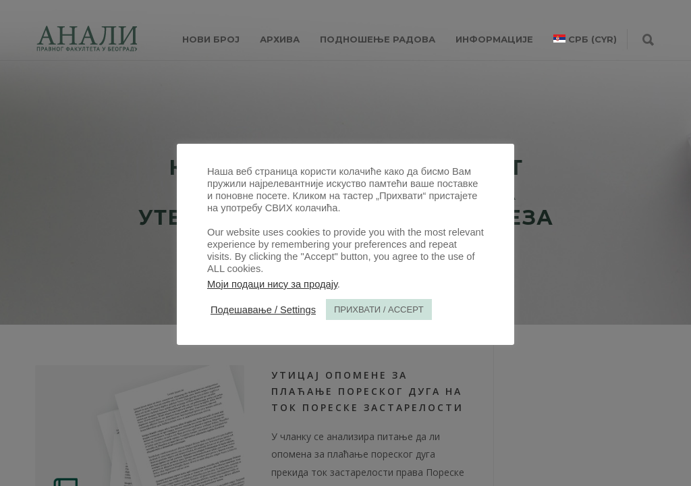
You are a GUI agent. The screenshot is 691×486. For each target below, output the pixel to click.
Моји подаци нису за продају (272, 284)
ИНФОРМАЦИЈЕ (494, 39)
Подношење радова (377, 39)
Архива (280, 39)
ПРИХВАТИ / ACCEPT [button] (379, 309)
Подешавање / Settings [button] (263, 309)
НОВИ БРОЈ (211, 39)
